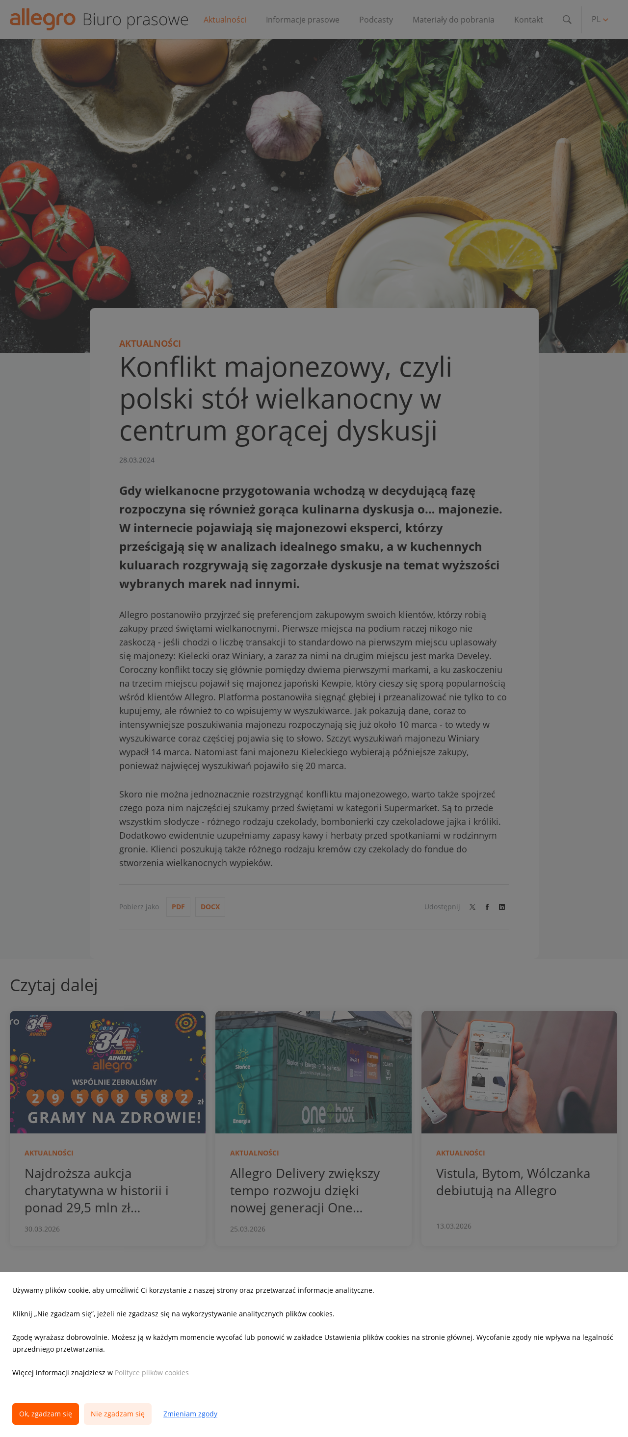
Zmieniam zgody (190, 1413)
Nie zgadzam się (118, 1413)
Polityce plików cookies (152, 1372)
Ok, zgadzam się (45, 1413)
